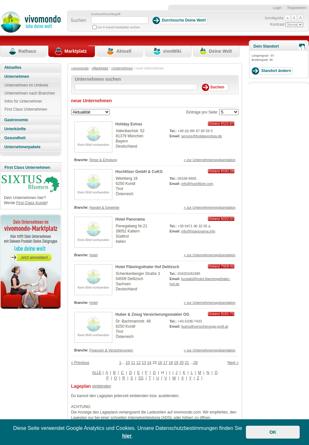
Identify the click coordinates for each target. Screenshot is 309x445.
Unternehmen (16, 76)
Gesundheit (14, 138)
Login (277, 8)
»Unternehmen (122, 68)
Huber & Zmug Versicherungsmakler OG (152, 314)
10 (128, 362)
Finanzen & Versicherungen (111, 350)
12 (138, 362)
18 (171, 362)
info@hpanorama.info (198, 231)
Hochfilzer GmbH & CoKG (139, 171)
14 (149, 362)
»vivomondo (80, 68)
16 (160, 362)
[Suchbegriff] (119, 20)
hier (127, 436)
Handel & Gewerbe (104, 207)
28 (195, 362)
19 (176, 362)
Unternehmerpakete (22, 147)
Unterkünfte (15, 129)
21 (187, 362)
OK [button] (272, 432)
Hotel (93, 255)
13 (144, 362)
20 (181, 362)
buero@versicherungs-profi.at (204, 326)
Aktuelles (12, 67)
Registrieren (296, 8)
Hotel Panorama (130, 219)
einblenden (101, 386)
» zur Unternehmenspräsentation (210, 160)
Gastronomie (16, 120)
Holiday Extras (129, 124)
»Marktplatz (99, 68)
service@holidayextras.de (201, 136)
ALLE (96, 372)
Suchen (78, 20)
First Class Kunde (31, 203)
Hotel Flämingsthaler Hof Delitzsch (147, 267)
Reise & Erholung (103, 160)
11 (133, 362)
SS (141, 378)
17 (165, 362)
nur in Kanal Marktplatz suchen (119, 27)
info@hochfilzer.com (197, 184)
